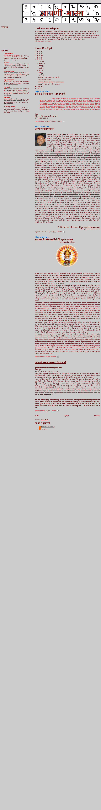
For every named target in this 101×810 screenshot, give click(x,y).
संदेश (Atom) (44, 420)
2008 (39, 86)
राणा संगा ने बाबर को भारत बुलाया (11, 55)
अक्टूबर (41, 63)
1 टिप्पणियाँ (53, 411)
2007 (39, 88)
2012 (39, 53)
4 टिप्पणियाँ (59, 232)
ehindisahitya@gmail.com (43, 41)
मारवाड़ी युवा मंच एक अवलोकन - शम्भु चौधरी (14, 72)
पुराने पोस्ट (97, 416)
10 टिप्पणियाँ (53, 356)
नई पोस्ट (37, 416)
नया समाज (44, 429)
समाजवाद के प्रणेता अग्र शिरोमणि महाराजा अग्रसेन (51, 82)
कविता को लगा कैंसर (8, 64)
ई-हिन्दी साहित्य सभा (8, 53)
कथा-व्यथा (6, 62)
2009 (39, 59)
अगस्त (40, 66)
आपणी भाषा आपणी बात (44, 79)
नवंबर (40, 61)
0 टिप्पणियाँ (59, 121)
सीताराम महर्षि (7, 97)
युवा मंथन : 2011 (8, 81)
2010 (39, 57)
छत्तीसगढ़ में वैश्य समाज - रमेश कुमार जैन (49, 77)
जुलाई (40, 68)
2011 (39, 55)
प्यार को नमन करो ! (8, 99)
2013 (39, 51)
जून (40, 70)
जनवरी (41, 75)
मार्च (40, 73)
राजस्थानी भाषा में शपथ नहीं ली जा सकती (49, 84)
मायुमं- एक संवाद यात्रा (9, 80)
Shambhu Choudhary (48, 427)
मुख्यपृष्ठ (67, 416)
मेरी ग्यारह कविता (8, 108)
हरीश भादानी (7, 87)
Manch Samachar (9, 71)
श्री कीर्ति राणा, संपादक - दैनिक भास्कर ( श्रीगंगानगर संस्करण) (73, 227)
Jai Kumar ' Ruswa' (9, 106)
